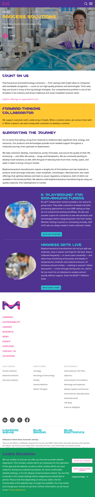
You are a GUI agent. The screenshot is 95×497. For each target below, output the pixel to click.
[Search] (85, 3)
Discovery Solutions (10, 380)
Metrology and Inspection (74, 385)
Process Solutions (9, 371)
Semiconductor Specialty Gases (76, 394)
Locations (8, 356)
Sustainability (11, 322)
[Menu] (91, 4)
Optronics (68, 376)
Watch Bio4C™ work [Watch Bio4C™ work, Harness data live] (51, 288)
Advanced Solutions (10, 376)
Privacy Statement (17, 489)
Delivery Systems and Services (76, 389)
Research (7, 332)
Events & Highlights (72, 407)
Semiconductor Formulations (76, 380)
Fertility (36, 380)
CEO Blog (68, 403)
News (5, 336)
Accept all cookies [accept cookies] (82, 461)
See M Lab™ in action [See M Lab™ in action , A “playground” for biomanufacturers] (52, 234)
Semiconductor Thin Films (74, 371)
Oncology (37, 371)
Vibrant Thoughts (40, 389)
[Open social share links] (5, 35)
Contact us (9, 351)
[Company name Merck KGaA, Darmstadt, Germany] (5, 3)
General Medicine (40, 385)
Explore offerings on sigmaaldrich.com (20, 99)
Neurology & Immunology (43, 376)
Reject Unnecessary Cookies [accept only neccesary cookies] (82, 469)
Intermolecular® (71, 398)
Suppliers (8, 346)
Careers (7, 327)
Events (6, 341)
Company (7, 317)
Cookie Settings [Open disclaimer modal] (78, 477)
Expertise (6, 12)
